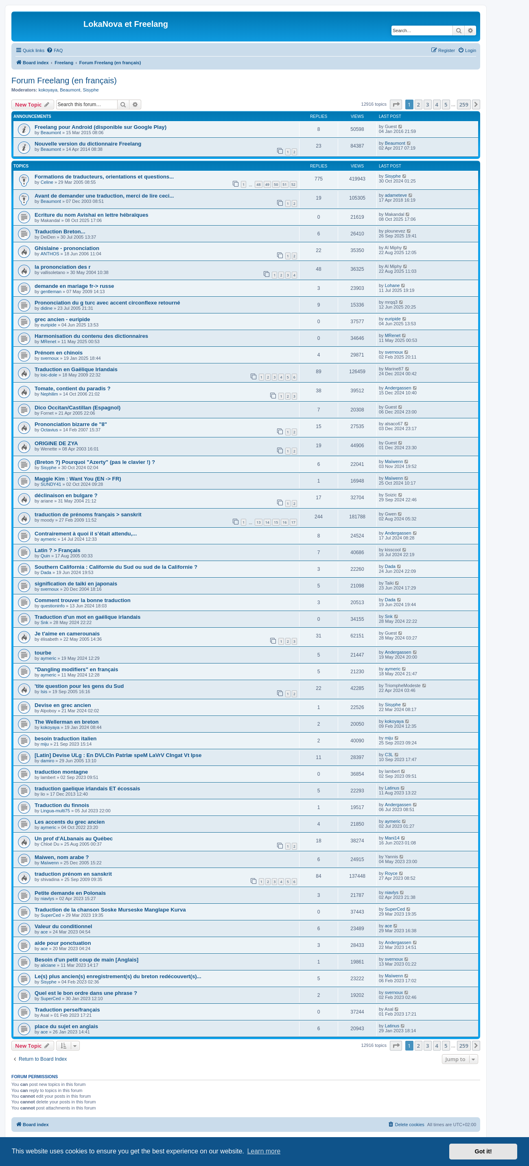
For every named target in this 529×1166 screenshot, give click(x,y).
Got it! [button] (483, 1151)
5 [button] (445, 104)
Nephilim (49, 394)
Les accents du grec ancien (70, 822)
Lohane (392, 285)
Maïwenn (394, 461)
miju (45, 744)
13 (258, 522)
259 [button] (463, 104)
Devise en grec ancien (63, 705)
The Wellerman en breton (66, 722)
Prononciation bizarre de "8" (71, 424)
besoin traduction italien (65, 738)
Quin (45, 555)
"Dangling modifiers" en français (76, 669)
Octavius (49, 429)
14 (267, 522)
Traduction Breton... (60, 231)
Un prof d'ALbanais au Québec (74, 838)
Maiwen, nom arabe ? (62, 857)
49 (267, 184)
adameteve (396, 195)
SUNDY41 (51, 484)
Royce (391, 873)
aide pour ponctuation (63, 943)
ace (44, 931)
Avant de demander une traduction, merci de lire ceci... (104, 196)
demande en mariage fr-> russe (74, 286)
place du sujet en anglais (66, 1026)
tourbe (43, 653)
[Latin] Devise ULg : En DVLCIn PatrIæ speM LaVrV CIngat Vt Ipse (118, 755)
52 (293, 184)
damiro (48, 760)
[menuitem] (54, 50)
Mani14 (392, 837)
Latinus (392, 787)
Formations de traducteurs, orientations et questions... (104, 177)
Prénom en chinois (59, 353)
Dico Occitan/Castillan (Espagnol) (77, 408)
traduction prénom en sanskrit (73, 874)
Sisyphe (91, 89)
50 (276, 184)
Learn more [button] (263, 1151)
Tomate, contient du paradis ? (73, 388)
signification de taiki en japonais (76, 584)
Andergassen (398, 387)
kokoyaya (48, 89)
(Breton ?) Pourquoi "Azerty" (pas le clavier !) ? (95, 462)
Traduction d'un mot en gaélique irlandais (87, 617)
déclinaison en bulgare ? (66, 495)
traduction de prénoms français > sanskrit (88, 514)
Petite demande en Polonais (70, 893)
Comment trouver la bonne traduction (83, 600)
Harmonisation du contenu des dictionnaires (91, 336)
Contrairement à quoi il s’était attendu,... (86, 534)
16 (284, 522)
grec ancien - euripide (62, 319)
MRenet (49, 341)
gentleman (51, 291)
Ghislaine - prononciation (67, 248)
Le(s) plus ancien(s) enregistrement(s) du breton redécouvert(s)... (118, 976)
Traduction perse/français (67, 1010)
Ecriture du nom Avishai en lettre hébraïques (92, 215)
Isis (44, 691)
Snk (44, 622)
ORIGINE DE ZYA (56, 443)
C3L (389, 754)
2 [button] (418, 104)
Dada (46, 572)
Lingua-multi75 (55, 810)
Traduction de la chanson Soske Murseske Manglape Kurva (110, 910)
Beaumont (70, 89)
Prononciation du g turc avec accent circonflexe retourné (107, 303)
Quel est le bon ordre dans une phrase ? (86, 993)
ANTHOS (50, 253)
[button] (396, 104)
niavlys (48, 898)
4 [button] (436, 104)
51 (284, 184)
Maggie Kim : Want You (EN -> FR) (78, 479)
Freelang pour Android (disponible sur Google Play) (100, 127)
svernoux (50, 358)
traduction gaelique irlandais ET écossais (87, 788)
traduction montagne (61, 772)
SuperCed (51, 915)
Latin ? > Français (58, 550)
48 (258, 184)
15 (276, 522)
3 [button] (427, 104)
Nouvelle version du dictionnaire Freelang (88, 144)
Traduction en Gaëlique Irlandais (76, 369)
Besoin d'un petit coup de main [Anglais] (86, 960)
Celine (47, 182)
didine (46, 308)
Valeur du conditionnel (63, 926)
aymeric (49, 539)
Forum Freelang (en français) (64, 80)
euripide (49, 324)
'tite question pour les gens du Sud (79, 686)
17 (293, 522)
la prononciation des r (63, 267)
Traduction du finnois (62, 805)
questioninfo (53, 605)
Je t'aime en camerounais (67, 634)
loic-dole (49, 374)
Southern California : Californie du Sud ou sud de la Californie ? (116, 567)
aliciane (48, 965)
